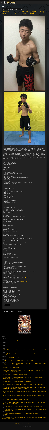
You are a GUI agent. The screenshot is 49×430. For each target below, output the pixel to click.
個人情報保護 (16, 423)
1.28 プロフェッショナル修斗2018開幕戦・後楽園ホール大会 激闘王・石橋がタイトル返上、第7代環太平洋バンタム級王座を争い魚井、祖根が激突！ (24, 403)
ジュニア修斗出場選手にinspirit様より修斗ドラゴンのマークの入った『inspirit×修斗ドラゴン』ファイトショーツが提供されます (24, 354)
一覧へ (46, 6)
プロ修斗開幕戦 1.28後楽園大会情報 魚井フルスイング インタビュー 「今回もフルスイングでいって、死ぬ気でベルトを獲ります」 (24, 350)
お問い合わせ (28, 423)
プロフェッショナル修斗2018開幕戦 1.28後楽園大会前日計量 (14, 374)
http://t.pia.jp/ (27, 277)
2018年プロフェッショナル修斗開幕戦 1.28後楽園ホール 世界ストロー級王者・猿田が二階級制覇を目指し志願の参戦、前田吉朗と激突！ (24, 418)
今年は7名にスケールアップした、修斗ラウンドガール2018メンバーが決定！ (18, 360)
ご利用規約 (22, 423)
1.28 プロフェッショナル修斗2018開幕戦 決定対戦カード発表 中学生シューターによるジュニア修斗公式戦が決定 (24, 392)
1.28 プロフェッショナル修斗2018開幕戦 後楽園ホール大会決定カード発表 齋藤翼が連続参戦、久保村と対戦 (24, 396)
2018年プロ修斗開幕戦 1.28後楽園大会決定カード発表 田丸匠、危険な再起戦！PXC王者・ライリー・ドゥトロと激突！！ (24, 414)
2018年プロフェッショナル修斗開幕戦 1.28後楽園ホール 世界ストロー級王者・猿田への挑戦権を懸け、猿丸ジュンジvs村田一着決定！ (24, 410)
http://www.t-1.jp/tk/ (24, 281)
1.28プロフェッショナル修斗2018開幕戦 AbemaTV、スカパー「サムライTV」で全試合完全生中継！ (22, 384)
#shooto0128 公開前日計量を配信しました (11, 357)
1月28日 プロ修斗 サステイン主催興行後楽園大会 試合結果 (14, 347)
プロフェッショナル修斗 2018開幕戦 (12, 9)
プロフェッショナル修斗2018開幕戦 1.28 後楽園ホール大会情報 (15, 399)
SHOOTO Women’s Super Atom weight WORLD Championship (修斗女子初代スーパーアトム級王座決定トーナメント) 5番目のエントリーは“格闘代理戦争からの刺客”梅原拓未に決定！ (24, 340)
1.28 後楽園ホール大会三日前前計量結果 (10, 367)
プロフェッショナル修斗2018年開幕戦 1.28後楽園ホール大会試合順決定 (17, 381)
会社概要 (33, 423)
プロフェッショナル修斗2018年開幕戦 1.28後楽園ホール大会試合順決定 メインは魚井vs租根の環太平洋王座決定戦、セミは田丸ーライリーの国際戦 (24, 364)
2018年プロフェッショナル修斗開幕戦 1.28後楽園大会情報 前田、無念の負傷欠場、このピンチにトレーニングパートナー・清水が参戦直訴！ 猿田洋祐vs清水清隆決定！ (24, 388)
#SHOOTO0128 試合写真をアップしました (11, 344)
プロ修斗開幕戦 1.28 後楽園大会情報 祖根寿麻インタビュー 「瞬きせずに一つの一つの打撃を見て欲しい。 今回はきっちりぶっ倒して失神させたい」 (24, 371)
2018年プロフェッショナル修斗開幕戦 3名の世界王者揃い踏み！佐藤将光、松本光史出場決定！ (22, 406)
